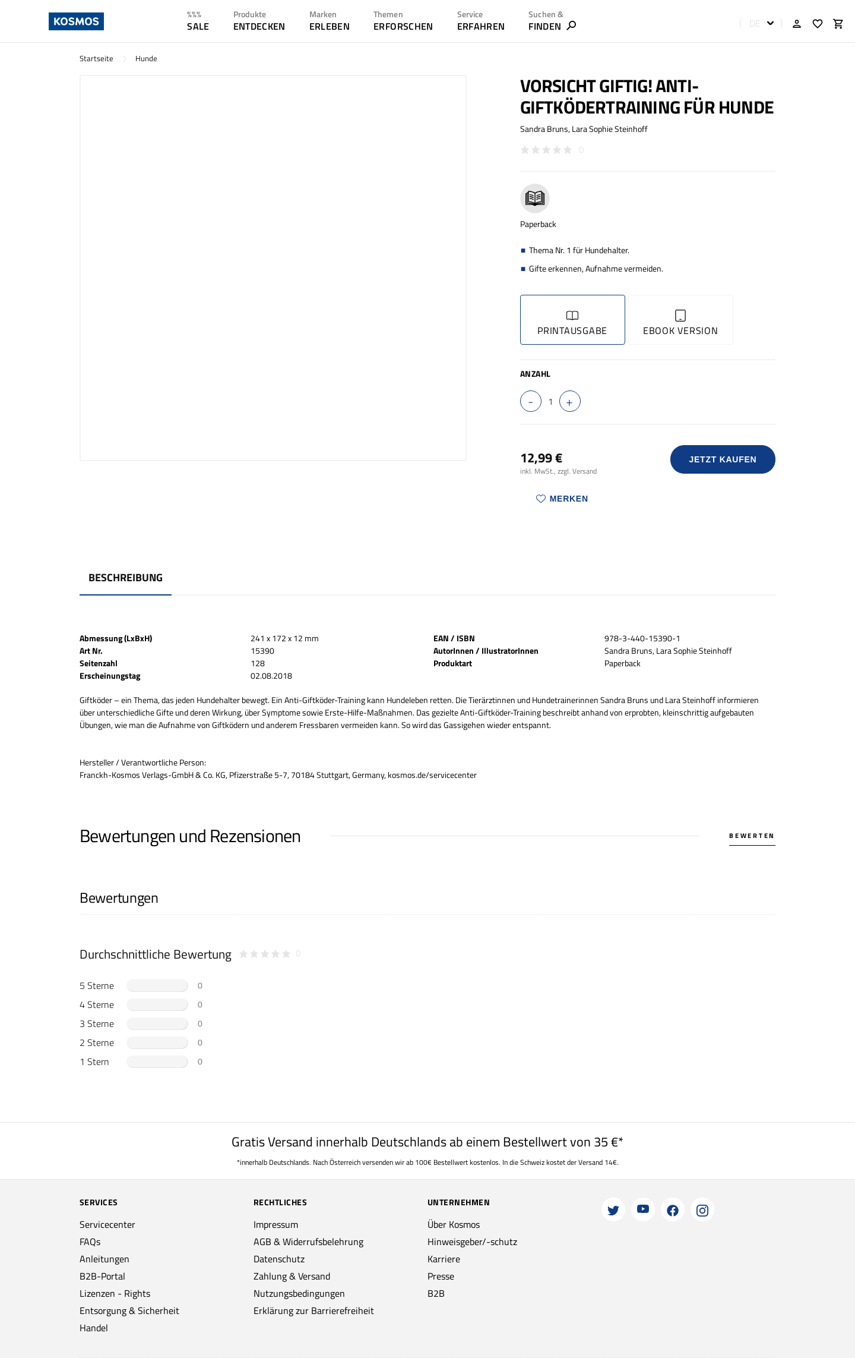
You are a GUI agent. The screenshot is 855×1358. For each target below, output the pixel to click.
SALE (198, 26)
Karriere (444, 1259)
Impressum (276, 1224)
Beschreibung (125, 577)
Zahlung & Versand (292, 1276)
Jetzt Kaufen (722, 459)
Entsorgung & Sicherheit (129, 1310)
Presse (441, 1276)
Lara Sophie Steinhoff (610, 128)
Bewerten (752, 835)
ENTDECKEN (259, 26)
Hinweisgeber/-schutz (472, 1241)
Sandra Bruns (544, 128)
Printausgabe (572, 324)
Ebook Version (680, 324)
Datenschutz (279, 1259)
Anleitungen (104, 1259)
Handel (94, 1328)
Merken (562, 498)
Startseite (96, 58)
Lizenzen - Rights (115, 1293)
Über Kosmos (454, 1224)
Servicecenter (107, 1224)
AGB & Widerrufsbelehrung (308, 1241)
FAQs (90, 1241)
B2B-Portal (102, 1276)
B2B (436, 1293)
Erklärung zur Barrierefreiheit (314, 1310)
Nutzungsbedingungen (299, 1293)
